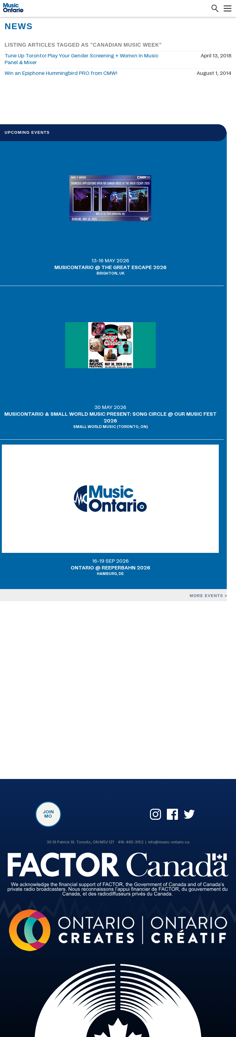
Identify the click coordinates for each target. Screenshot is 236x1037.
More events (207, 595)
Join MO (48, 814)
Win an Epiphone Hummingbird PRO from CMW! (61, 73)
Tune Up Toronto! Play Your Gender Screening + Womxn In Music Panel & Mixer (82, 59)
